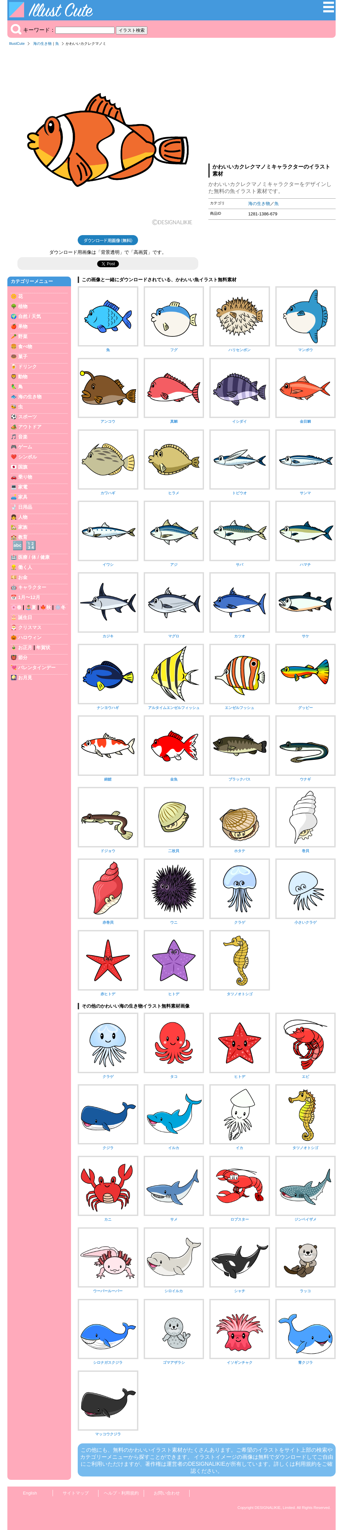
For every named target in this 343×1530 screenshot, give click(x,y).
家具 (22, 497)
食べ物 (25, 346)
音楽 (22, 436)
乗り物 (25, 477)
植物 (22, 306)
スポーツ (27, 416)
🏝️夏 (30, 607)
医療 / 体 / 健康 (34, 557)
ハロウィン (30, 637)
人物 (22, 517)
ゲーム (25, 446)
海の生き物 (42, 43)
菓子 (22, 356)
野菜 (22, 336)
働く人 (25, 567)
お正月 (25, 647)
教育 (22, 537)
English (30, 1493)
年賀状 (43, 647)
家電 (22, 487)
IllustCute (17, 43)
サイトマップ (76, 1493)
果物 (22, 326)
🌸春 (16, 607)
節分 (22, 657)
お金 (22, 577)
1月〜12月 (29, 597)
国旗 (22, 467)
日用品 (25, 507)
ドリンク (27, 366)
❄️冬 (60, 607)
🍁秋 (45, 607)
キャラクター (32, 587)
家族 (22, 527)
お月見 (25, 677)
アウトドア (30, 426)
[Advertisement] (272, 107)
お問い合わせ (167, 1493)
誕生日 (25, 617)
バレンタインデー (37, 667)
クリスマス (30, 627)
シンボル (27, 457)
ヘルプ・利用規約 (121, 1493)
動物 (22, 376)
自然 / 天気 (29, 316)
